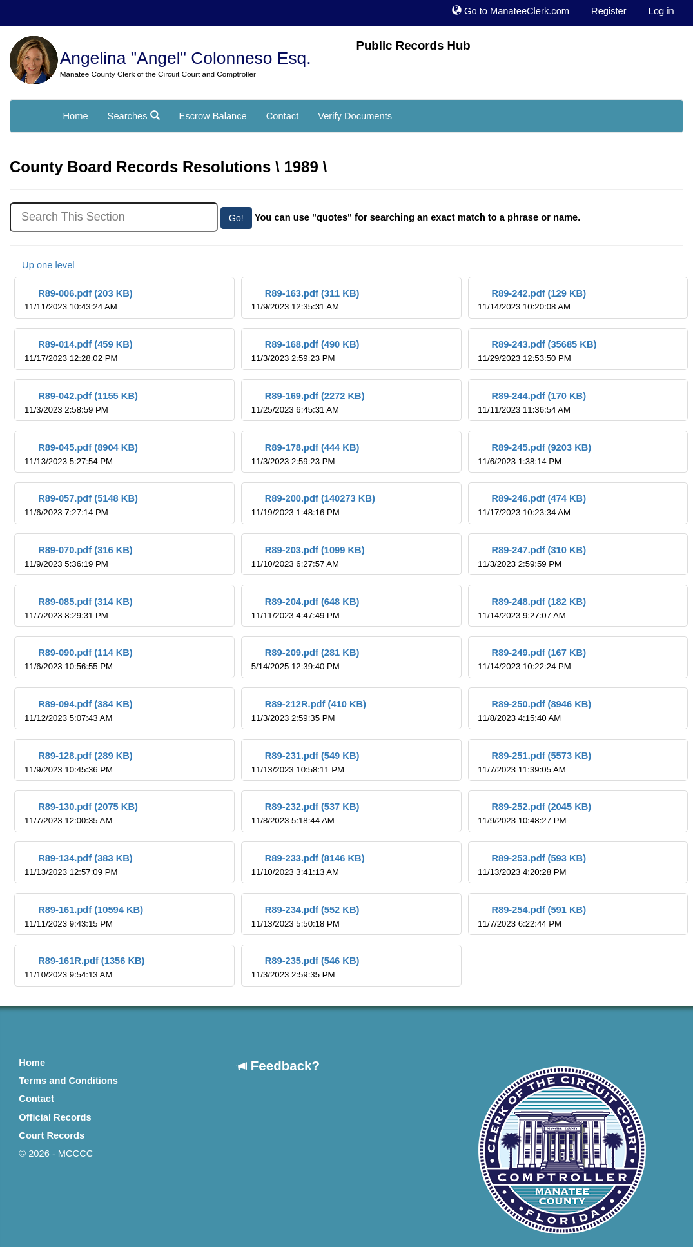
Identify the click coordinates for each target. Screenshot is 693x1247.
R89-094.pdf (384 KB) (78, 711)
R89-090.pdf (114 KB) (78, 659)
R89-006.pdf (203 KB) (78, 300)
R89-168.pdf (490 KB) (305, 351)
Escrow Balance (213, 116)
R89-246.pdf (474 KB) (532, 505)
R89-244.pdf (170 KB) (532, 403)
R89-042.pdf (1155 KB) (81, 403)
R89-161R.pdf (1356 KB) (84, 967)
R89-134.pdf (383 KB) (78, 865)
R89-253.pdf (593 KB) (532, 865)
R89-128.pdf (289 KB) (78, 762)
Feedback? (278, 1065)
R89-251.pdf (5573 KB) (534, 762)
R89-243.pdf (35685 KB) (537, 351)
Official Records (55, 1117)
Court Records (51, 1135)
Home (75, 116)
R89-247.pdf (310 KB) (532, 557)
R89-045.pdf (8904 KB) (81, 454)
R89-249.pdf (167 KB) (532, 659)
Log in (661, 11)
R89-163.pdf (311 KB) (305, 300)
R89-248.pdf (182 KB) (532, 608)
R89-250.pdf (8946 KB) (534, 711)
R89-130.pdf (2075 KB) (81, 813)
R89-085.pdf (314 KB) (78, 608)
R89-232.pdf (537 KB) (305, 813)
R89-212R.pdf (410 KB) (308, 711)
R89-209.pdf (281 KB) (305, 659)
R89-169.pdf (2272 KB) (308, 403)
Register (609, 11)
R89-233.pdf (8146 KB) (308, 865)
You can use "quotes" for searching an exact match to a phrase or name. (418, 217)
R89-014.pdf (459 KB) (78, 351)
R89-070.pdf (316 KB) (78, 557)
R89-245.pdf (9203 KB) (534, 454)
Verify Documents (355, 116)
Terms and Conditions (68, 1080)
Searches (134, 116)
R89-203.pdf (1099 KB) (308, 557)
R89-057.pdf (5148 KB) (81, 505)
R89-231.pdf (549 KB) (305, 762)
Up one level (42, 265)
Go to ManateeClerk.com (510, 11)
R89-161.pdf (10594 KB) (83, 916)
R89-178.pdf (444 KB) (305, 454)
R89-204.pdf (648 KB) (305, 608)
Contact (282, 116)
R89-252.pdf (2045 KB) (534, 813)
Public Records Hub (413, 45)
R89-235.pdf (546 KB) (305, 967)
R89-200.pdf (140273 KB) (313, 505)
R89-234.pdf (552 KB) (305, 916)
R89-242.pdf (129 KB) (532, 300)
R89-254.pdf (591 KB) (532, 916)
